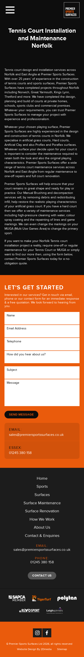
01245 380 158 (20, 453)
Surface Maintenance (42, 503)
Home (42, 479)
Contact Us (42, 575)
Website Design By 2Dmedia (34, 649)
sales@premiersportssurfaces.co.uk (36, 435)
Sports (42, 487)
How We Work (42, 520)
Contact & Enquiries (42, 536)
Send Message (21, 414)
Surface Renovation (42, 511)
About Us (42, 528)
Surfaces (42, 495)
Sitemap (62, 649)
